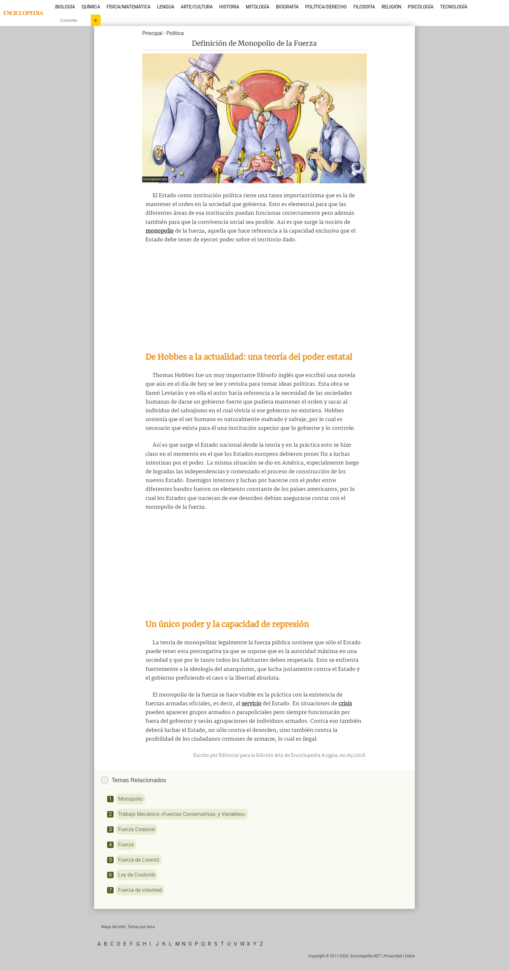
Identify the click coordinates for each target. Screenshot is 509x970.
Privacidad (393, 956)
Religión (391, 6)
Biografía (287, 6)
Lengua (165, 6)
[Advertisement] (254, 297)
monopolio (159, 231)
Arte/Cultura (197, 6)
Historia (229, 6)
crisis (345, 703)
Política (175, 33)
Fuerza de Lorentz (138, 860)
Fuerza (126, 845)
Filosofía (364, 6)
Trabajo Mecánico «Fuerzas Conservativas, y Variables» (181, 814)
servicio (251, 703)
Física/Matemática (128, 6)
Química (91, 6)
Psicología (420, 6)
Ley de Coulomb (136, 875)
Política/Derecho (326, 6)
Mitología (257, 6)
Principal (152, 33)
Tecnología (453, 6)
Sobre (410, 956)
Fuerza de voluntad (140, 890)
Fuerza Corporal (136, 829)
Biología (65, 6)
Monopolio (130, 799)
